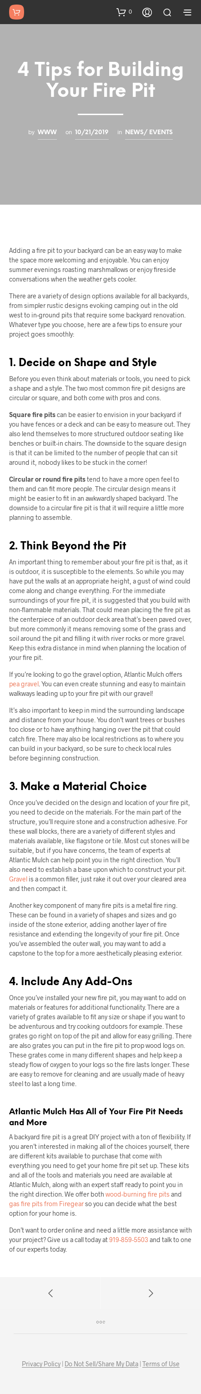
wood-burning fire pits (138, 1194)
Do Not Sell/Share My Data (101, 1364)
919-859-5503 (128, 1239)
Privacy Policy (41, 1364)
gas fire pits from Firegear (46, 1204)
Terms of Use (161, 1364)
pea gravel (24, 684)
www (47, 132)
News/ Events (149, 132)
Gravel (18, 879)
